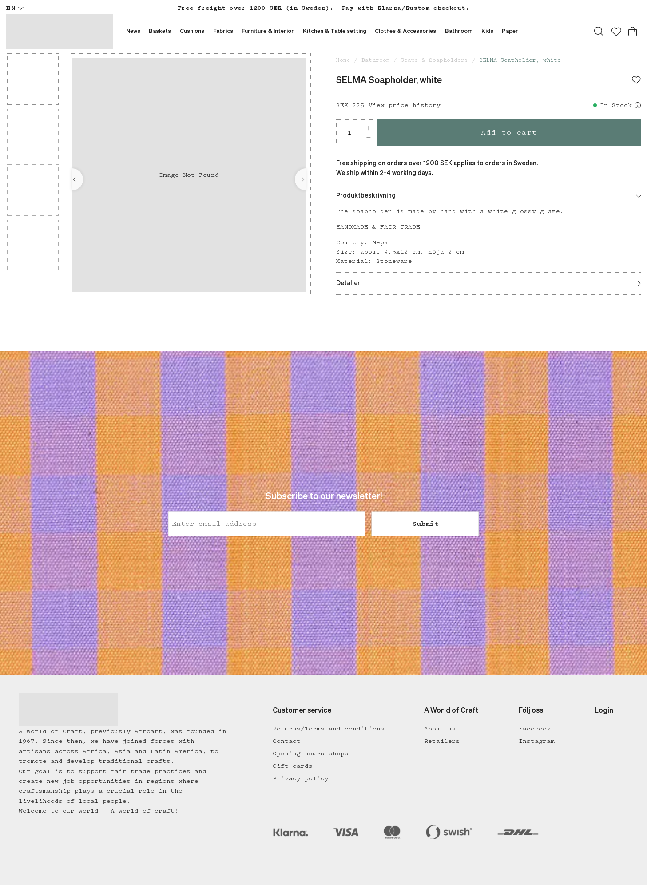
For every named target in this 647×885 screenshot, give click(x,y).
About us (440, 729)
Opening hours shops (311, 753)
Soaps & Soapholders (434, 60)
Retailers (442, 741)
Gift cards (293, 766)
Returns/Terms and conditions (329, 729)
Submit (425, 524)
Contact (287, 741)
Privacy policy (301, 778)
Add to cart (509, 132)
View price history (405, 105)
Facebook (535, 729)
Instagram (537, 741)
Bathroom (375, 60)
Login (604, 710)
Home (343, 60)
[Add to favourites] (636, 80)
